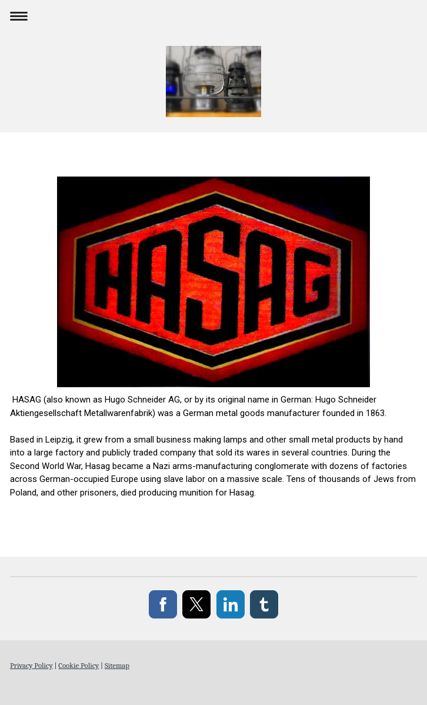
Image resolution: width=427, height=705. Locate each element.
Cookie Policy (78, 665)
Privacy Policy (31, 665)
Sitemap (117, 665)
